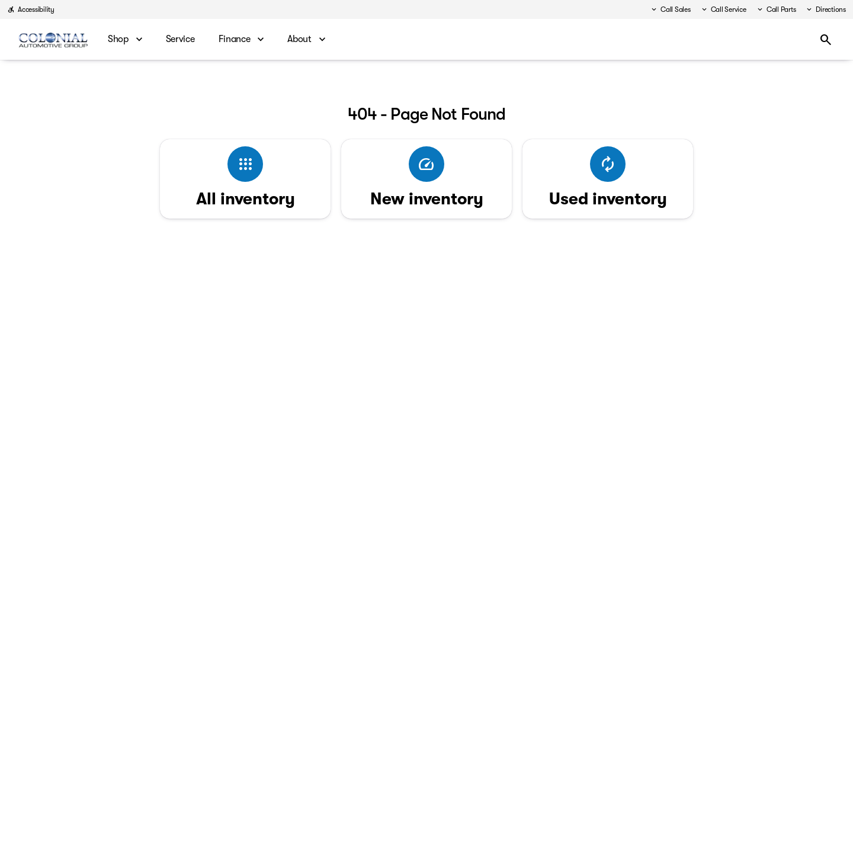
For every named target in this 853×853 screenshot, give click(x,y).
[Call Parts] (776, 9)
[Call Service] (723, 9)
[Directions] (825, 9)
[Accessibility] (31, 9)
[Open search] (825, 39)
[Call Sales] (670, 9)
